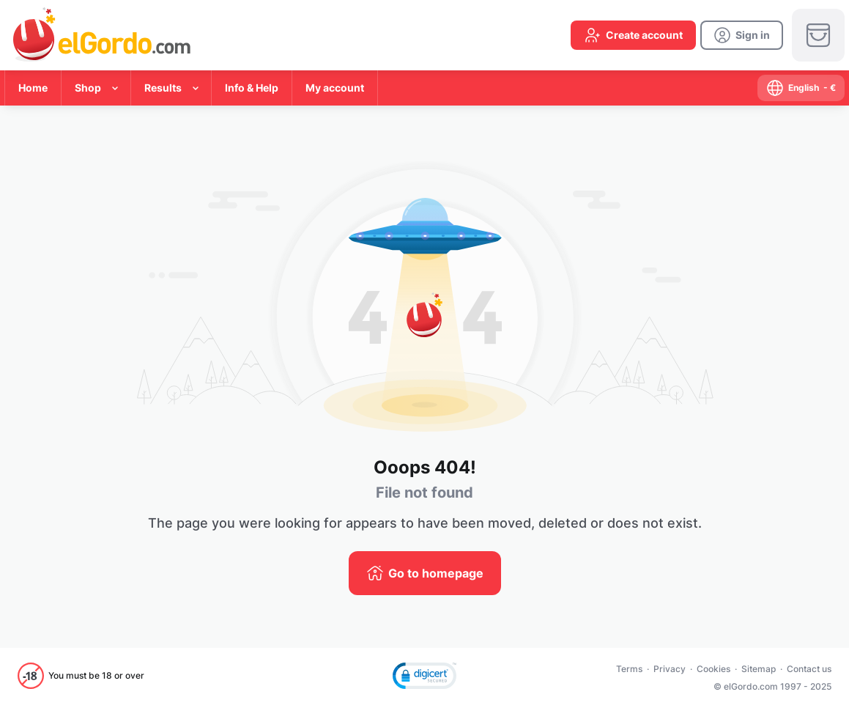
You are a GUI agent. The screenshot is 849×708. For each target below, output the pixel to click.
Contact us (809, 668)
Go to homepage (435, 573)
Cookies (713, 668)
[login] (741, 35)
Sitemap (758, 668)
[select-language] (801, 88)
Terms (629, 668)
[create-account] (633, 35)
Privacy (669, 668)
